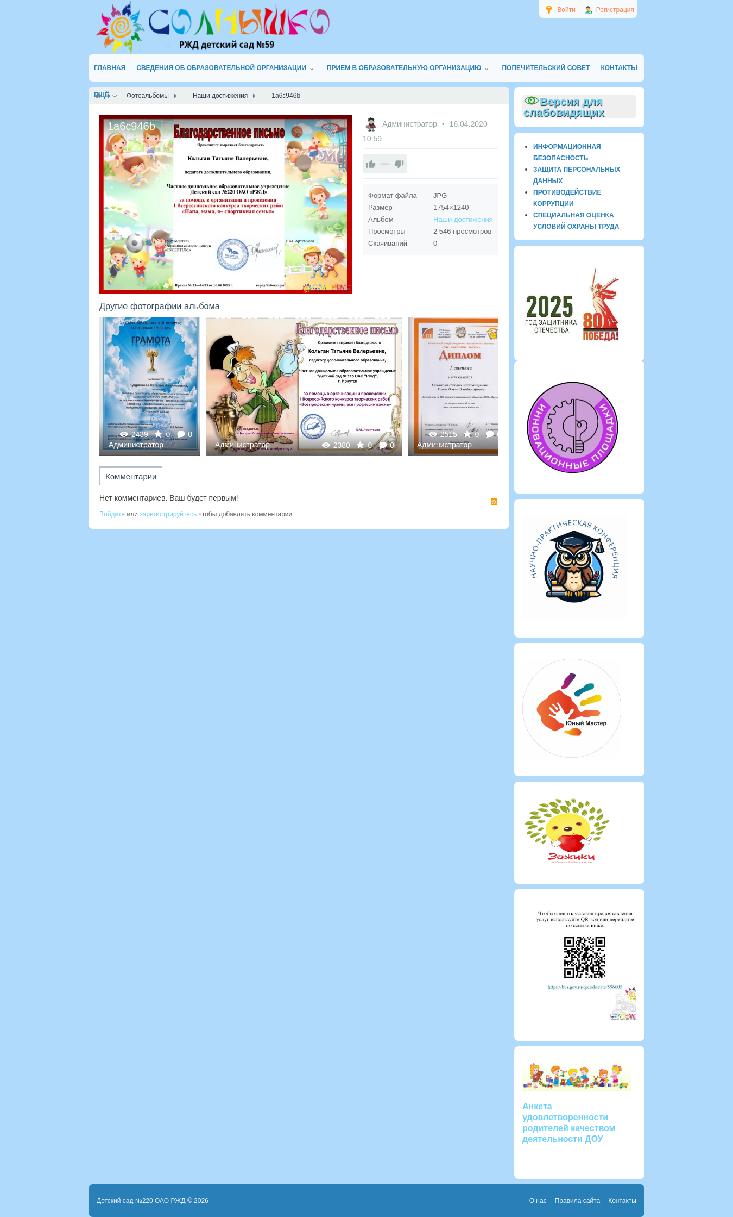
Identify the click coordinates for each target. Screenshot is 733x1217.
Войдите (112, 514)
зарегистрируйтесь (168, 514)
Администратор (410, 124)
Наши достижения (463, 219)
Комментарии (130, 476)
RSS (494, 502)
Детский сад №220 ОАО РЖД (141, 1200)
